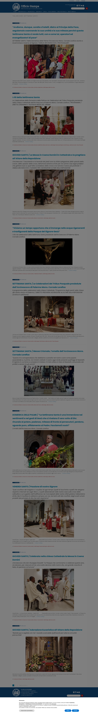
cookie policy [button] (53, 703)
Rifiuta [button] (68, 710)
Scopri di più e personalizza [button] (26, 710)
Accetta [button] (75, 710)
